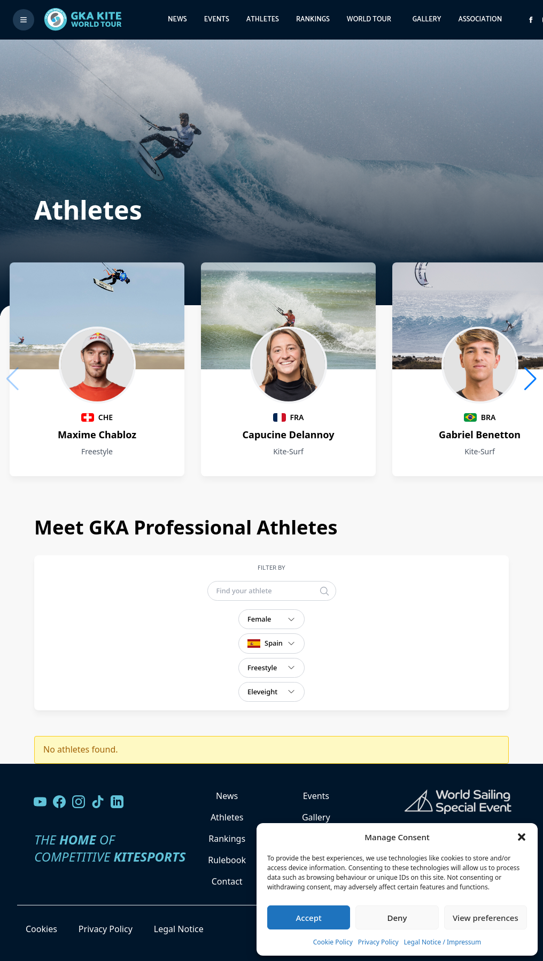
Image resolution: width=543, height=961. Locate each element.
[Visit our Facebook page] (59, 801)
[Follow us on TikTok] (97, 801)
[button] (521, 837)
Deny (397, 917)
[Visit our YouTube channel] (40, 801)
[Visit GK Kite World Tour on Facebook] (531, 20)
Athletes (262, 19)
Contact (227, 881)
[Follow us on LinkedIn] (117, 801)
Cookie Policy (333, 942)
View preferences (485, 917)
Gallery (427, 19)
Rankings (313, 19)
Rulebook (227, 860)
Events (216, 19)
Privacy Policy (378, 942)
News (177, 19)
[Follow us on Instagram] (78, 801)
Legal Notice (179, 929)
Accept (309, 917)
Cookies (41, 929)
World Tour (369, 19)
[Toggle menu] (23, 19)
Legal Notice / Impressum (443, 942)
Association (480, 19)
